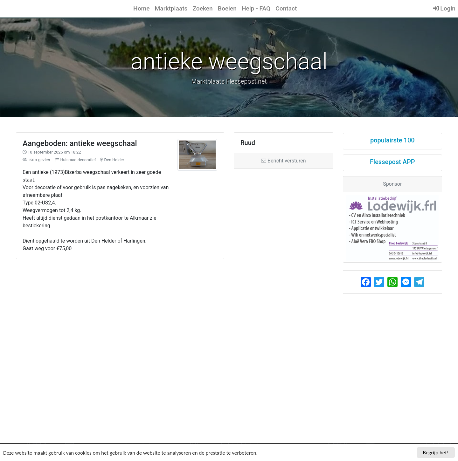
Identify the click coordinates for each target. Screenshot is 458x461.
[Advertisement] (175, 312)
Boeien (227, 8)
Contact (286, 8)
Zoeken (202, 8)
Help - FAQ (256, 8)
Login (444, 8)
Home (141, 8)
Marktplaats (171, 8)
